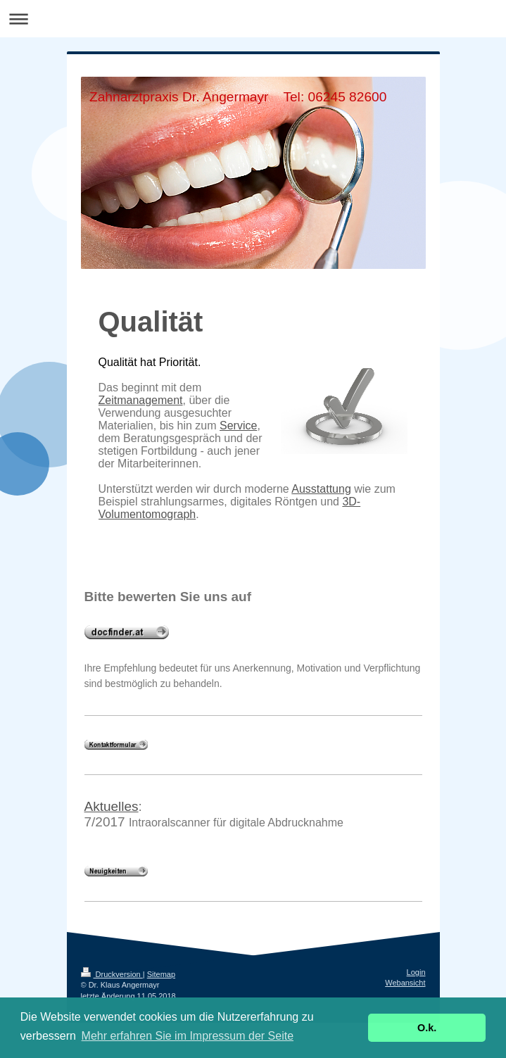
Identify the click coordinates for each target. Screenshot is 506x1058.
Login (416, 972)
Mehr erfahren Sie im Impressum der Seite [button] (187, 1036)
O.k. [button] (426, 1027)
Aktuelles (111, 806)
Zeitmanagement (141, 400)
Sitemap (161, 974)
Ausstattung (321, 489)
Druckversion (112, 974)
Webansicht (405, 982)
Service (238, 426)
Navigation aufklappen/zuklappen (253, 19)
